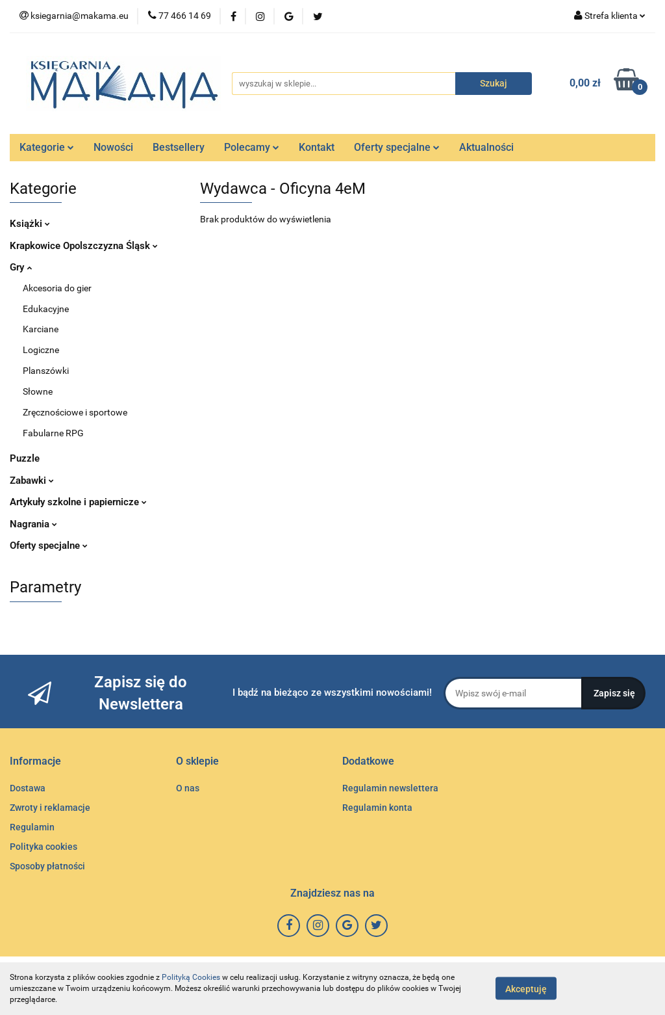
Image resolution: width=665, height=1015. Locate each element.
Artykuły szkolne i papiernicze (78, 502)
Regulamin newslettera (390, 788)
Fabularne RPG (53, 433)
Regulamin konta (377, 807)
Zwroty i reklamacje (50, 807)
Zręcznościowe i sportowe (75, 412)
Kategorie (46, 147)
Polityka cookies (43, 846)
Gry (21, 267)
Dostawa (27, 788)
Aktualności (486, 147)
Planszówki (46, 370)
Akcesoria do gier (57, 288)
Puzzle (25, 458)
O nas (187, 788)
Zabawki (32, 480)
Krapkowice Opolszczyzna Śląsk (84, 246)
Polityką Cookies (191, 977)
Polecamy (251, 147)
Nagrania (33, 524)
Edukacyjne (46, 309)
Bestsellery (179, 147)
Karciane (40, 329)
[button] (35, 762)
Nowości (113, 147)
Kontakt (316, 147)
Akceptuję (526, 989)
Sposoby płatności (47, 866)
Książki (30, 224)
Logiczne (41, 350)
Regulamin (32, 827)
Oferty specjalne (397, 147)
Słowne (38, 391)
